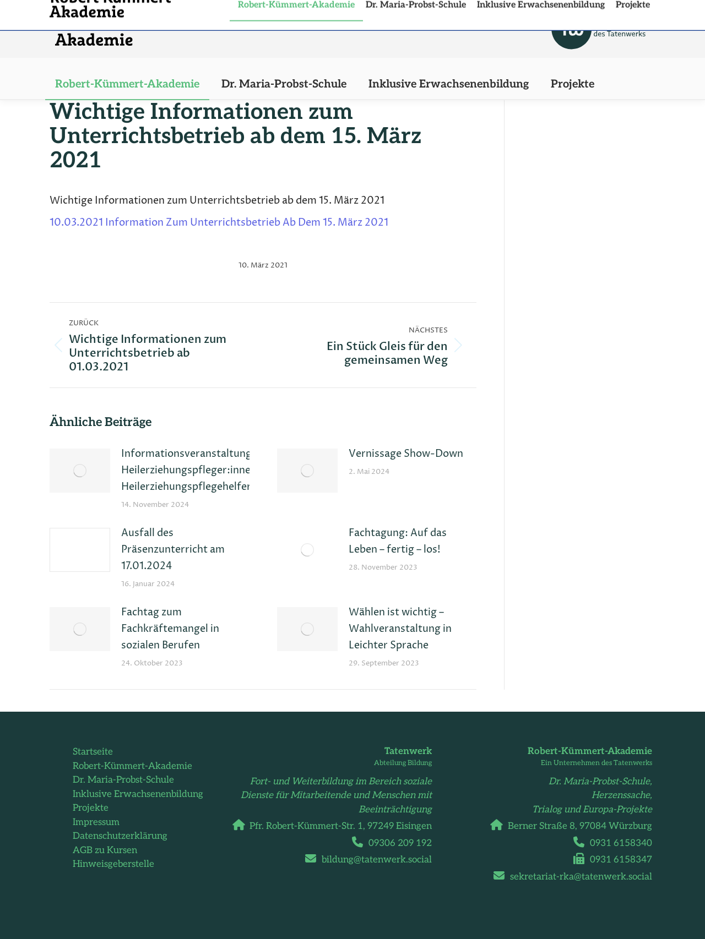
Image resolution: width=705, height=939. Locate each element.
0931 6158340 (617, 843)
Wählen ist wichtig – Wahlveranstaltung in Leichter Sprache (400, 628)
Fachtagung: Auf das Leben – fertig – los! (398, 541)
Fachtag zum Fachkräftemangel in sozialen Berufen (170, 628)
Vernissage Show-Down (406, 454)
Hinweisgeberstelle (113, 864)
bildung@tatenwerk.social (372, 859)
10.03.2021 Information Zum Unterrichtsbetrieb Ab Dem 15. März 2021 (219, 223)
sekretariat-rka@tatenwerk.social (577, 876)
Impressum (96, 822)
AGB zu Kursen (105, 850)
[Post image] (80, 471)
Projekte (91, 808)
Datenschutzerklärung (120, 836)
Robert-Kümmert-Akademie (132, 766)
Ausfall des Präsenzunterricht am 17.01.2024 (173, 549)
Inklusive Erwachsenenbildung (138, 794)
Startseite (93, 751)
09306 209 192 (396, 843)
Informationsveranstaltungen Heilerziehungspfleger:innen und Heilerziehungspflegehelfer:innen (201, 470)
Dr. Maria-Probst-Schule (123, 779)
